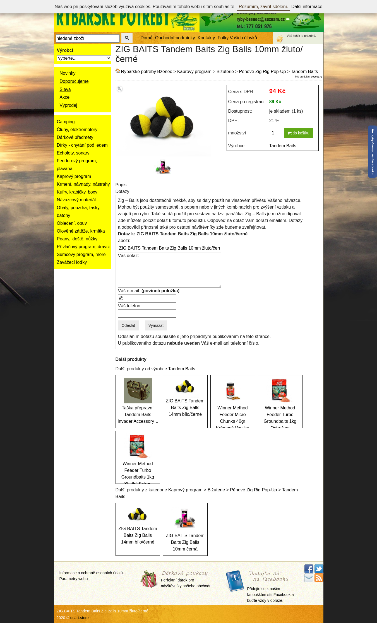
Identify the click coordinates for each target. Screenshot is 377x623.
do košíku (298, 133)
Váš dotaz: (128, 255)
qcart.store (79, 617)
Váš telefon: (130, 305)
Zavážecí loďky (72, 262)
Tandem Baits (304, 71)
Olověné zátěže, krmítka (81, 231)
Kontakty (206, 37)
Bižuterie (225, 71)
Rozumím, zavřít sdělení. (263, 6)
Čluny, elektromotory (77, 129)
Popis (121, 184)
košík (296, 35)
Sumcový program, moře (81, 254)
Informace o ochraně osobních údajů (91, 573)
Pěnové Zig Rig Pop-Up (262, 71)
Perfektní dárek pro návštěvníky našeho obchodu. (187, 579)
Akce (65, 97)
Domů (147, 37)
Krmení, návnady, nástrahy (83, 184)
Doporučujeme (74, 81)
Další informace (306, 6)
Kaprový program (74, 176)
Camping (66, 121)
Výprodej (68, 105)
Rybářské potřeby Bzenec (146, 71)
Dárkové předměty (75, 137)
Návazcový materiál (76, 199)
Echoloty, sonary (73, 153)
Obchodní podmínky (175, 37)
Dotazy (122, 191)
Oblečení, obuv (72, 223)
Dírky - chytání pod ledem (82, 145)
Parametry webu (73, 578)
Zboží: (124, 240)
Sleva (65, 89)
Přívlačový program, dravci (83, 246)
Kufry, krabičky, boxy (77, 192)
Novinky (68, 73)
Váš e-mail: (148, 290)
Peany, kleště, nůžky (77, 238)
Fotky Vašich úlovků (237, 37)
